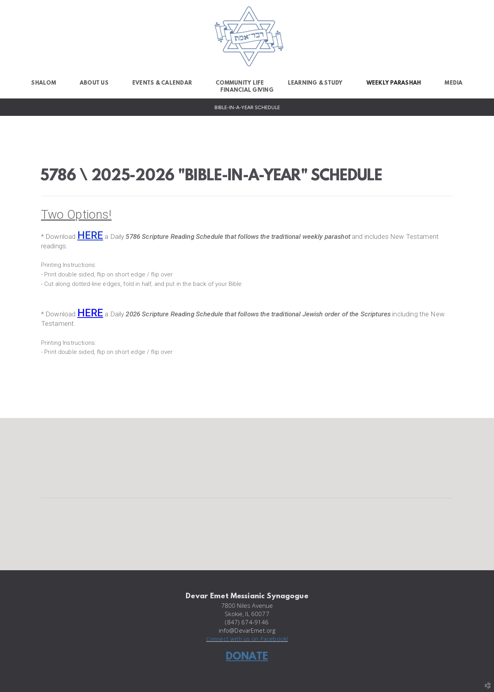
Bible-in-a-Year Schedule (247, 107)
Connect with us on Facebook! (247, 639)
